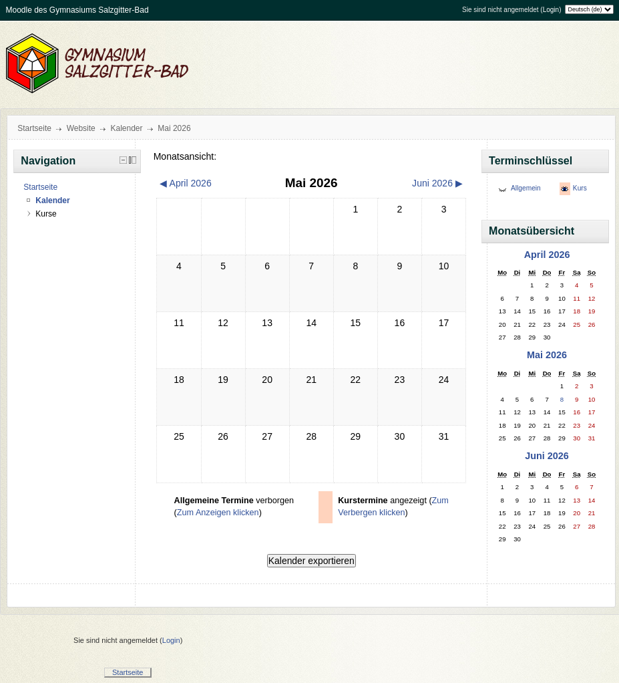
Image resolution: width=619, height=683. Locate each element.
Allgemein (526, 188)
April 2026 (547, 254)
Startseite (34, 128)
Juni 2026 (547, 455)
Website (81, 128)
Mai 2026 (174, 128)
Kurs (580, 188)
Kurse (45, 214)
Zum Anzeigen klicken (218, 512)
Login (551, 9)
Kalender (126, 128)
